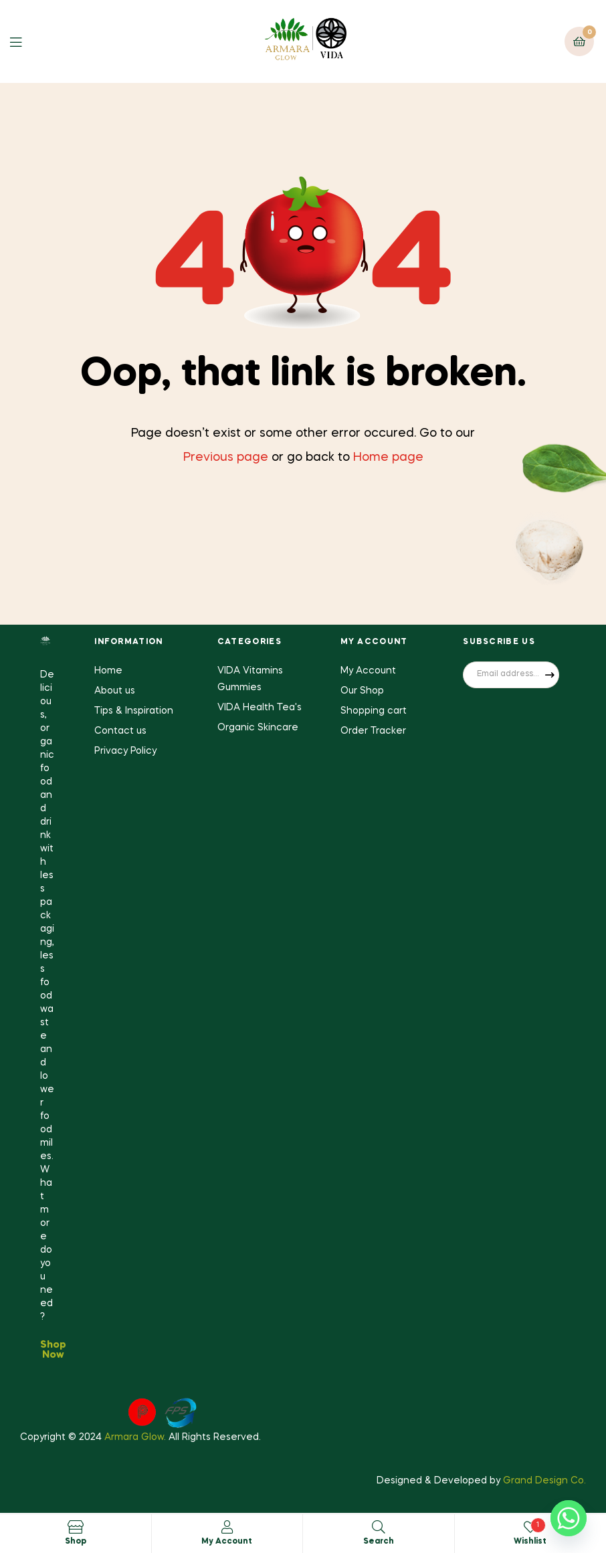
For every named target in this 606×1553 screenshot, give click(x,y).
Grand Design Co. (544, 1480)
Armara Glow (134, 1437)
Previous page (225, 457)
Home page (388, 457)
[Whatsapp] (568, 1518)
